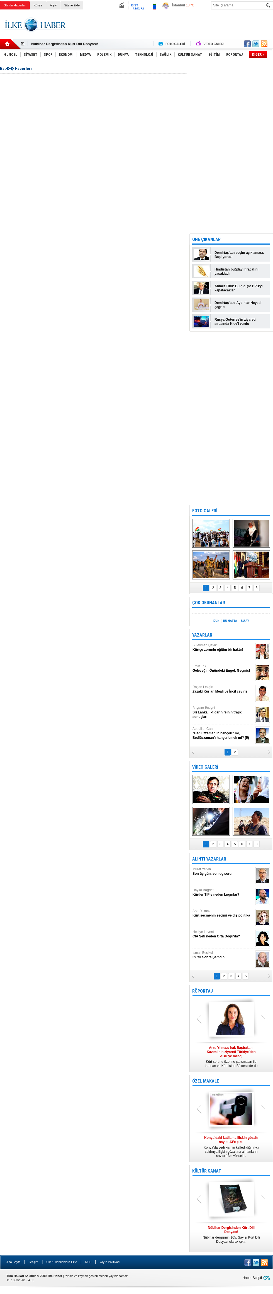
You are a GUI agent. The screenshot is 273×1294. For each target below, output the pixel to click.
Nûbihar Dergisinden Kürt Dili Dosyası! (64, 44)
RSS (88, 1262)
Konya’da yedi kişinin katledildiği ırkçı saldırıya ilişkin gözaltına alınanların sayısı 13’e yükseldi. (231, 1147)
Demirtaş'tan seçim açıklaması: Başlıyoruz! (239, 255)
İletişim (33, 1262)
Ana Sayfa (13, 1262)
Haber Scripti (252, 1278)
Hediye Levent (223, 934)
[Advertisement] (231, 146)
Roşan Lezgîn (223, 689)
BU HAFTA (230, 620)
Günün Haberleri (15, 5)
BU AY (245, 620)
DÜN (216, 620)
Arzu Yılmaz (223, 913)
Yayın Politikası (109, 1262)
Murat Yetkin (223, 871)
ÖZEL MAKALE (205, 1081)
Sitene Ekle (72, 5)
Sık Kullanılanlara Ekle (61, 1262)
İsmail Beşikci (223, 955)
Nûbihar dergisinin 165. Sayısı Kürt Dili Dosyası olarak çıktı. (231, 1235)
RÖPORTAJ (202, 991)
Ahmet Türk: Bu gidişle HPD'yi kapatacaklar (238, 288)
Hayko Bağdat (223, 892)
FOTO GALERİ (204, 510)
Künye (38, 5)
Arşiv (53, 5)
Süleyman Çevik (223, 647)
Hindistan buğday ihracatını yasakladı (236, 271)
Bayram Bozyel (223, 712)
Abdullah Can (223, 733)
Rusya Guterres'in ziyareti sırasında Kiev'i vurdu (235, 322)
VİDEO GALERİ (205, 767)
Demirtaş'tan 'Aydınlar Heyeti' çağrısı (237, 305)
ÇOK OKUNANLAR (208, 602)
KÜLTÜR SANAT (206, 1171)
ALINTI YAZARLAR (209, 859)
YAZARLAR (202, 635)
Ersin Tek (223, 668)
